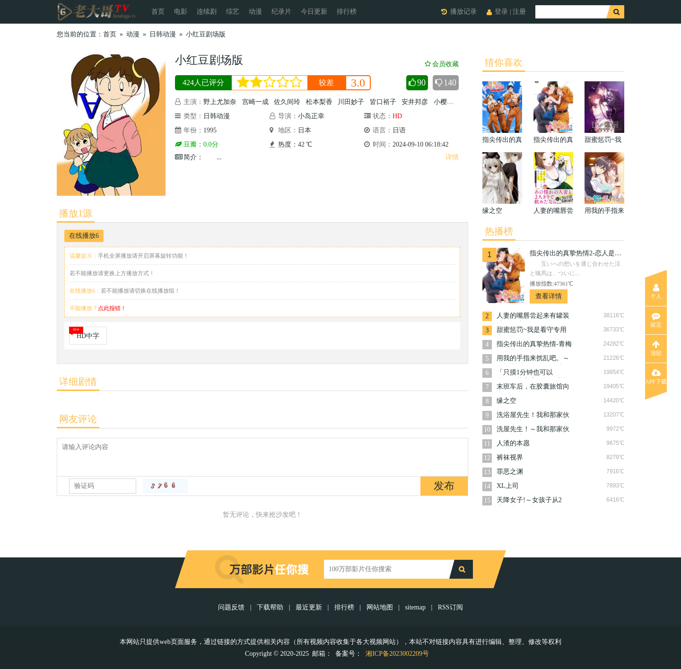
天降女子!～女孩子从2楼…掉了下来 (529, 500)
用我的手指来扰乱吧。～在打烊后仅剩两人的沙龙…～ (533, 359)
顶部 (656, 348)
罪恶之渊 (510, 471)
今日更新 (314, 11)
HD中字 (88, 335)
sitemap (415, 607)
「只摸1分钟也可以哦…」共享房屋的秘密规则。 (533, 373)
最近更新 (309, 607)
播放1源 (75, 213)
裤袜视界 (510, 457)
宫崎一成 (255, 101)
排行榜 (347, 11)
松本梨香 (319, 101)
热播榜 (499, 231)
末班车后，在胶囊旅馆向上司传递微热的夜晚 (533, 387)
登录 (501, 11)
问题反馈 (232, 607)
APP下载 (656, 377)
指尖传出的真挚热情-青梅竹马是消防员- (534, 344)
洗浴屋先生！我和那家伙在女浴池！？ (533, 415)
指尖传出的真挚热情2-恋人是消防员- (577, 253)
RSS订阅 (450, 607)
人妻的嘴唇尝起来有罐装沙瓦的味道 (533, 316)
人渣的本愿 (513, 443)
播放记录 (463, 11)
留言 (656, 320)
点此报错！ (112, 308)
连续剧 (207, 11)
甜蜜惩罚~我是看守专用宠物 (532, 330)
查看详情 (548, 296)
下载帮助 (270, 607)
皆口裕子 (383, 101)
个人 (656, 292)
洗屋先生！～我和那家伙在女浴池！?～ (533, 430)
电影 (180, 11)
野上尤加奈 (219, 101)
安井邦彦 (415, 101)
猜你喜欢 (504, 62)
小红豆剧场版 (206, 34)
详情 (452, 157)
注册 (519, 11)
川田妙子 (351, 101)
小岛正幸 (311, 116)
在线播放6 (84, 235)
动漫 (255, 11)
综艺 (232, 11)
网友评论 (78, 419)
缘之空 (506, 400)
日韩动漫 (162, 34)
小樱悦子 (447, 101)
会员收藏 (442, 64)
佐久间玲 (287, 101)
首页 (158, 11)
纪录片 (281, 11)
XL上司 (508, 485)
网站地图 (380, 607)
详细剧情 (78, 381)
